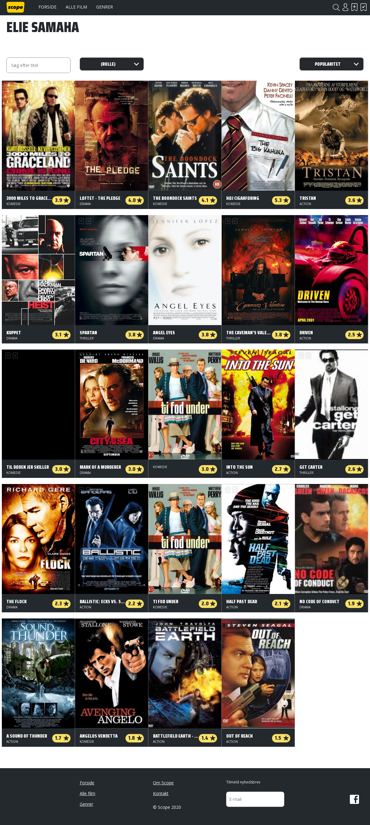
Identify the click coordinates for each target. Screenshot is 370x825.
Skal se (354, 7)
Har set (363, 7)
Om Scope (163, 783)
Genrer (104, 7)
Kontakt (161, 793)
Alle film (76, 7)
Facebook (354, 799)
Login (345, 7)
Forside (47, 7)
